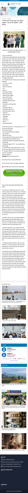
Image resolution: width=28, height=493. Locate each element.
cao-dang (4, 18)
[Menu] (2, 4)
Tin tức (5, 365)
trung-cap (9, 18)
